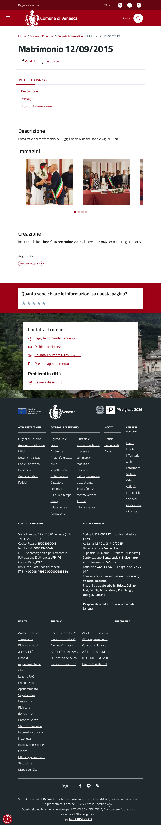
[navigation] (7, 18)
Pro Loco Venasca (62, 645)
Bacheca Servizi (28, 720)
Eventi (130, 443)
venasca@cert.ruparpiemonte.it (46, 552)
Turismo (81, 501)
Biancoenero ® (113, 809)
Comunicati (111, 445)
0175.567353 (32, 538)
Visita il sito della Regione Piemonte (73, 633)
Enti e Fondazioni (29, 463)
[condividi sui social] (28, 61)
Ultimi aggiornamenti (31, 757)
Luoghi (130, 449)
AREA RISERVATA (78, 819)
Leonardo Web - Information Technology (108, 664)
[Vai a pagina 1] (75, 212)
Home (22, 36)
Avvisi (108, 451)
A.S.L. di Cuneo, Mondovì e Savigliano (106, 651)
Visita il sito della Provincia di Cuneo (73, 639)
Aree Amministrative (31, 445)
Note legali (25, 738)
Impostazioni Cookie (31, 744)
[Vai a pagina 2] (78, 212)
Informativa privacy (30, 732)
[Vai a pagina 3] (82, 212)
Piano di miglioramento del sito (29, 663)
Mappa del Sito (27, 769)
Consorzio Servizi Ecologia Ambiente (74, 664)
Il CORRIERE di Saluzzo (97, 657)
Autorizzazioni (59, 476)
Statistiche (25, 763)
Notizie (108, 439)
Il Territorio (132, 455)
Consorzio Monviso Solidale (99, 645)
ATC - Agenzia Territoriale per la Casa (105, 639)
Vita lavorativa (86, 507)
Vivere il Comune (41, 36)
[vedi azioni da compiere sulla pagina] (49, 61)
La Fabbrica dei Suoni (64, 657)
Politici (22, 482)
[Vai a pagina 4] (86, 212)
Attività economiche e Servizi (133, 492)
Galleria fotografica (70, 36)
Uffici (21, 451)
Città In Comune (95, 804)
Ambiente (57, 451)
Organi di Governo (29, 439)
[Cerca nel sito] (138, 18)
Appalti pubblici (60, 470)
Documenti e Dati (29, 457)
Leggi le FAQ (26, 676)
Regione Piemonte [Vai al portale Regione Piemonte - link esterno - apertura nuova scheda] (28, 5)
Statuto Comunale (30, 726)
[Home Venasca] (53, 18)
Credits (22, 751)
